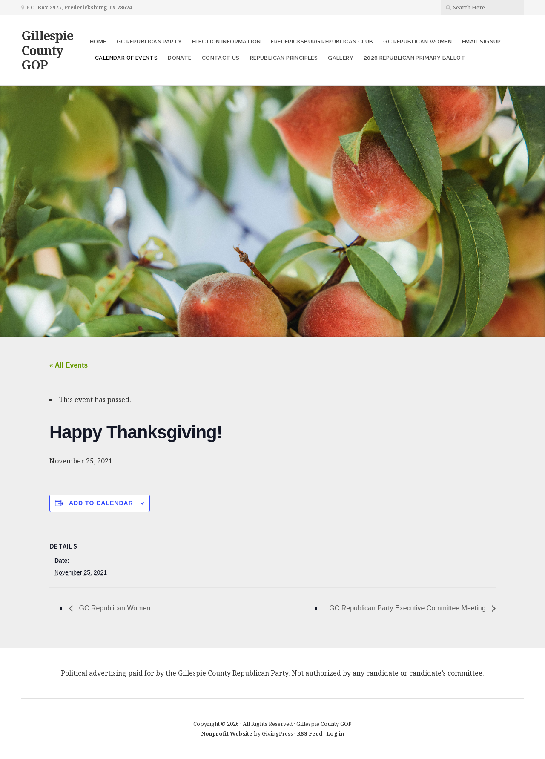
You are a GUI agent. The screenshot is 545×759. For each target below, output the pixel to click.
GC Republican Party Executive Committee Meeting (408, 608)
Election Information (226, 41)
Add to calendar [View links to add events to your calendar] (101, 503)
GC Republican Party (149, 41)
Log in (335, 733)
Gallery (340, 58)
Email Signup (481, 41)
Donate (179, 58)
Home (98, 41)
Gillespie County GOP (47, 50)
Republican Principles (284, 58)
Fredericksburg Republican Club (322, 41)
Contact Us (221, 58)
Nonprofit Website (226, 733)
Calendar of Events (126, 58)
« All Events (68, 365)
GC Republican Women (417, 41)
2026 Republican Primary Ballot (414, 58)
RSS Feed (309, 733)
